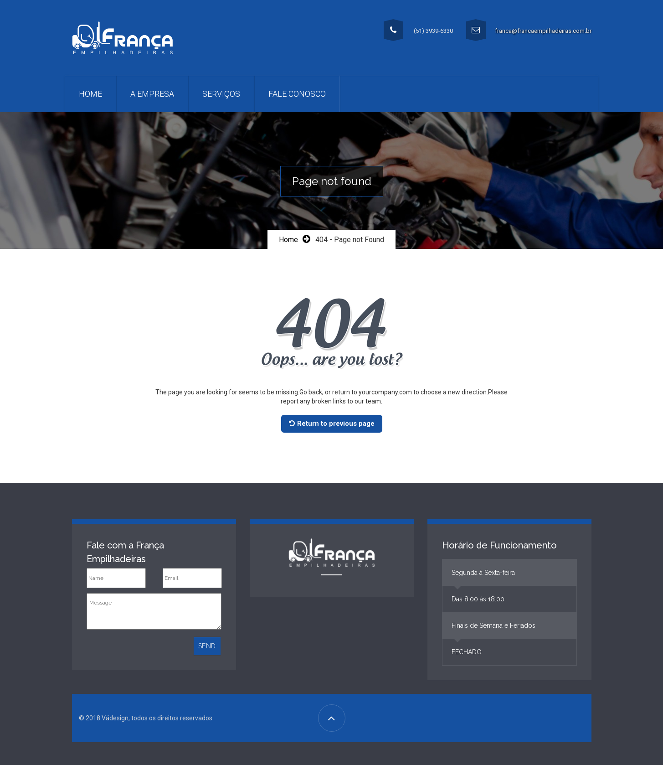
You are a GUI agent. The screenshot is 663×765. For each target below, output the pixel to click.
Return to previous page (332, 423)
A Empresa (152, 93)
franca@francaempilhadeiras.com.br (543, 30)
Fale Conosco (297, 93)
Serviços (221, 93)
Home (90, 93)
